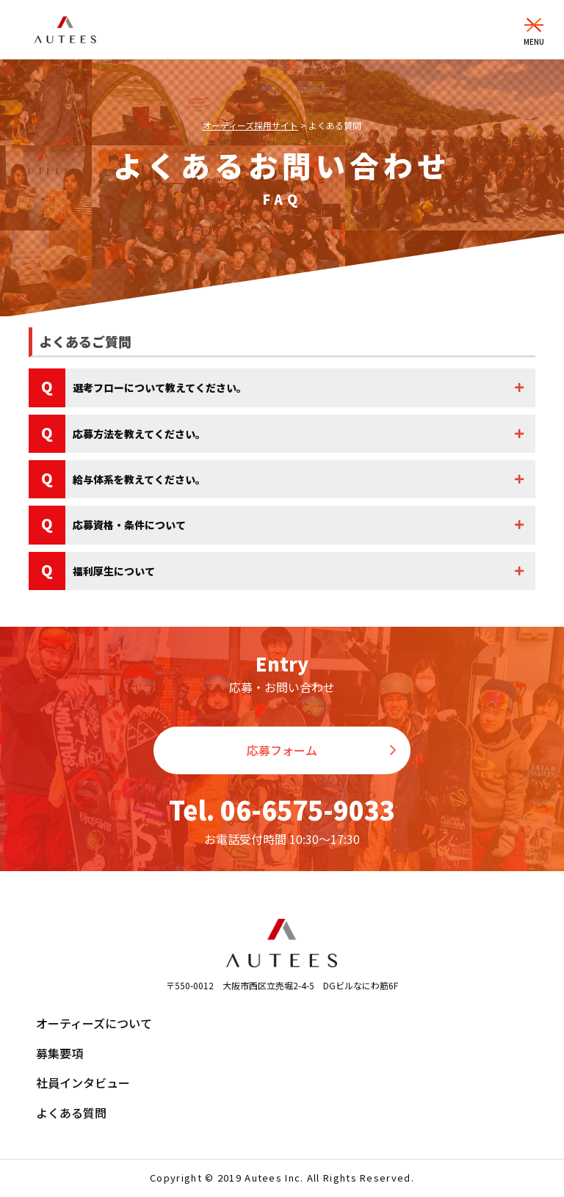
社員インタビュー (83, 1082)
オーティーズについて (94, 1023)
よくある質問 (71, 1112)
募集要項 (59, 1053)
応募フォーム (282, 750)
